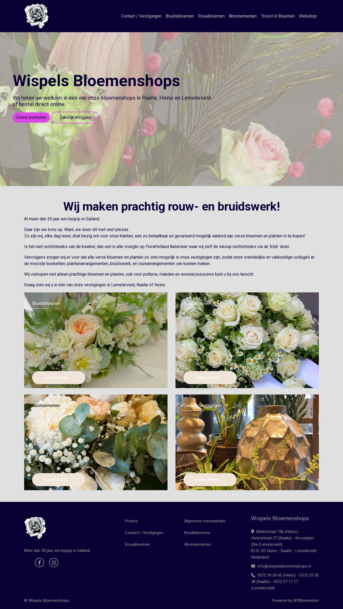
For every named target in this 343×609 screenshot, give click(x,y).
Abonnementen (243, 16)
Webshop (308, 16)
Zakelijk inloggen (75, 117)
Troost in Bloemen (278, 16)
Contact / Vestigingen (141, 16)
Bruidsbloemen (180, 16)
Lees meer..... (58, 377)
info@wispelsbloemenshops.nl (281, 566)
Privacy (131, 521)
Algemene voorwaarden (205, 521)
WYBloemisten (306, 600)
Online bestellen (31, 117)
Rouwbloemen (211, 16)
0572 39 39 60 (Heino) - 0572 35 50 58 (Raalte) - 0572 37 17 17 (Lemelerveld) (285, 581)
